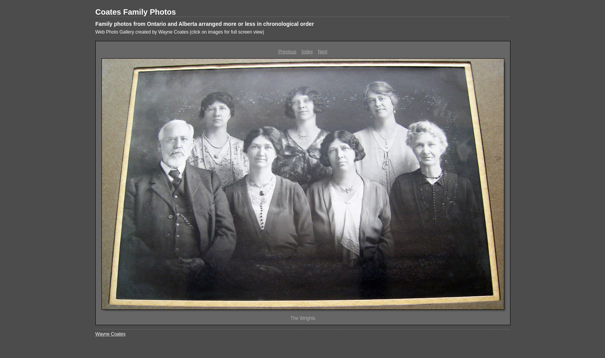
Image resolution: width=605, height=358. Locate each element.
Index (307, 51)
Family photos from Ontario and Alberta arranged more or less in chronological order (204, 24)
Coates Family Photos (135, 12)
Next (323, 51)
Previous (287, 51)
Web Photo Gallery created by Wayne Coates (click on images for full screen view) (179, 32)
